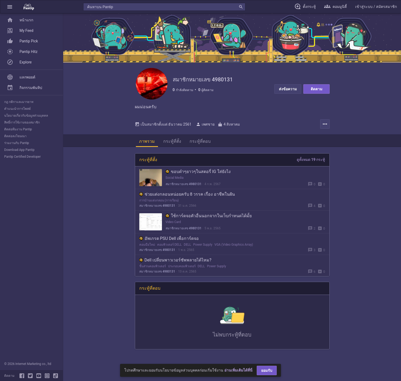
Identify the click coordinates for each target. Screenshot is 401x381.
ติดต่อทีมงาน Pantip (18, 129)
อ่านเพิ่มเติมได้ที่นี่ (238, 370)
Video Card (173, 222)
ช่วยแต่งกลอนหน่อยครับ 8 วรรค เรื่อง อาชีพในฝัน (187, 194)
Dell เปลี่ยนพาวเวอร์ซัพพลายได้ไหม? (175, 260)
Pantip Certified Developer (22, 157)
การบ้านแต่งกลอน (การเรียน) (159, 200)
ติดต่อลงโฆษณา (15, 136)
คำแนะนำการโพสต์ (17, 109)
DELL (187, 244)
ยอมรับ (266, 370)
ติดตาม (316, 89)
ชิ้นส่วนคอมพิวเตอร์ (152, 266)
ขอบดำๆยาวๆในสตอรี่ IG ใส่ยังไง (198, 171)
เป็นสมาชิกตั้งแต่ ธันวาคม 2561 (163, 124)
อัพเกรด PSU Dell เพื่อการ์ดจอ (169, 238)
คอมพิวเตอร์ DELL (169, 244)
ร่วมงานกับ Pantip (16, 143)
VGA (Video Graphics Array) (233, 244)
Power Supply (202, 244)
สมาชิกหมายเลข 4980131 (184, 184)
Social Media (175, 178)
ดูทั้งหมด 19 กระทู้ (311, 159)
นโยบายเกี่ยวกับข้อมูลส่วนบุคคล (26, 115)
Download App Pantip (19, 150)
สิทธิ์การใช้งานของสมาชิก (22, 122)
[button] (9, 6)
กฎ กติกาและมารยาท (18, 102)
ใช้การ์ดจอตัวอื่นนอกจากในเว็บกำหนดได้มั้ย (209, 215)
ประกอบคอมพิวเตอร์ (182, 266)
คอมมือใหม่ (147, 244)
